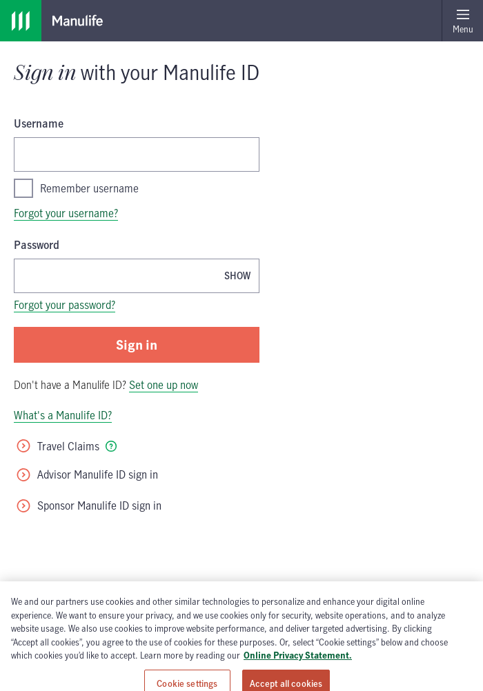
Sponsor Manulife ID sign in (88, 505)
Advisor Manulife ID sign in (86, 474)
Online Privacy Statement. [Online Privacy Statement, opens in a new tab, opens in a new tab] (298, 679)
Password (36, 244)
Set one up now (163, 384)
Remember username (76, 188)
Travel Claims (57, 446)
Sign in (136, 344)
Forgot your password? (64, 304)
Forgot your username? (66, 213)
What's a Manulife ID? (63, 415)
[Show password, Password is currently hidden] (237, 275)
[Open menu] (462, 20)
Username (38, 123)
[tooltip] (111, 446)
